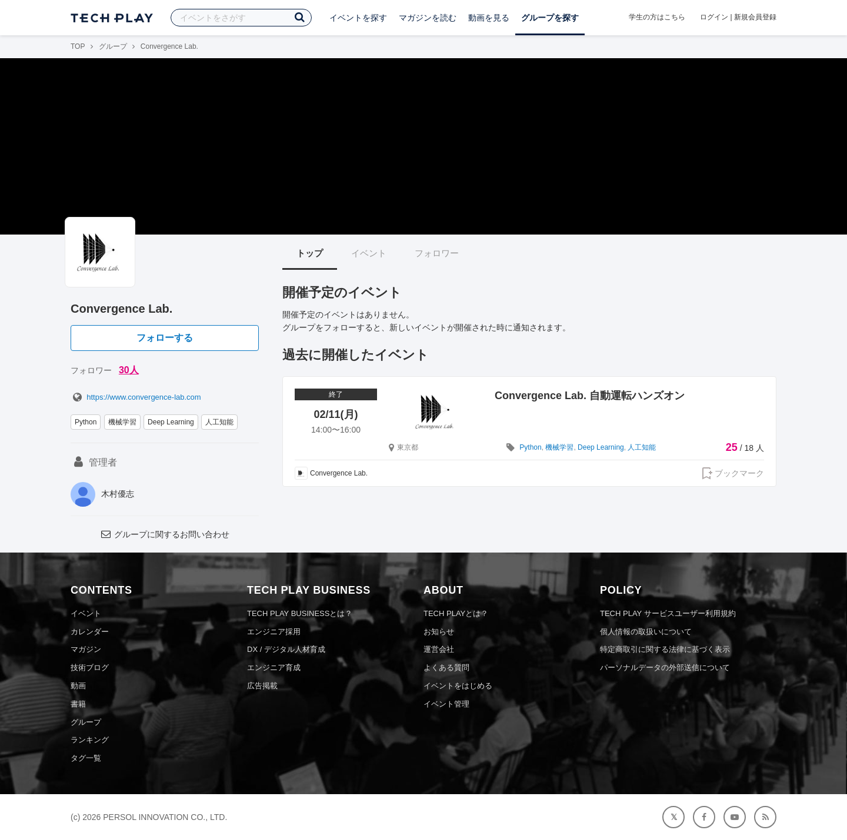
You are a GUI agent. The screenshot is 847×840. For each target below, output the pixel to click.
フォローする (164, 338)
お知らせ (439, 631)
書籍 (78, 704)
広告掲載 (262, 685)
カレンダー (90, 631)
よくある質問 (446, 667)
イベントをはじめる (458, 685)
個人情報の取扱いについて (646, 631)
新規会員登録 (755, 17)
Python (85, 422)
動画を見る (488, 17)
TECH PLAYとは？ (456, 613)
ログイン (714, 17)
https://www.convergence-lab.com (136, 397)
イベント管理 (446, 704)
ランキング (90, 739)
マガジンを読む (427, 17)
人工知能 (219, 422)
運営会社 (439, 649)
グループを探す (550, 17)
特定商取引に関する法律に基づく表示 (665, 649)
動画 (78, 685)
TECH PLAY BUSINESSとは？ (299, 613)
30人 (129, 370)
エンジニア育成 (274, 667)
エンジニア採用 (274, 631)
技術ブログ (90, 667)
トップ (309, 253)
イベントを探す (358, 17)
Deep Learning (171, 422)
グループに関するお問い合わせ (164, 534)
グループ (113, 46)
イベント (368, 253)
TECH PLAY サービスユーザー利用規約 (668, 613)
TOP (78, 46)
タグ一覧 (86, 758)
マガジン (86, 649)
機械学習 (122, 422)
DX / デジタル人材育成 (286, 649)
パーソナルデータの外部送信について (665, 667)
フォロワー (437, 253)
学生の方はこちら (657, 17)
